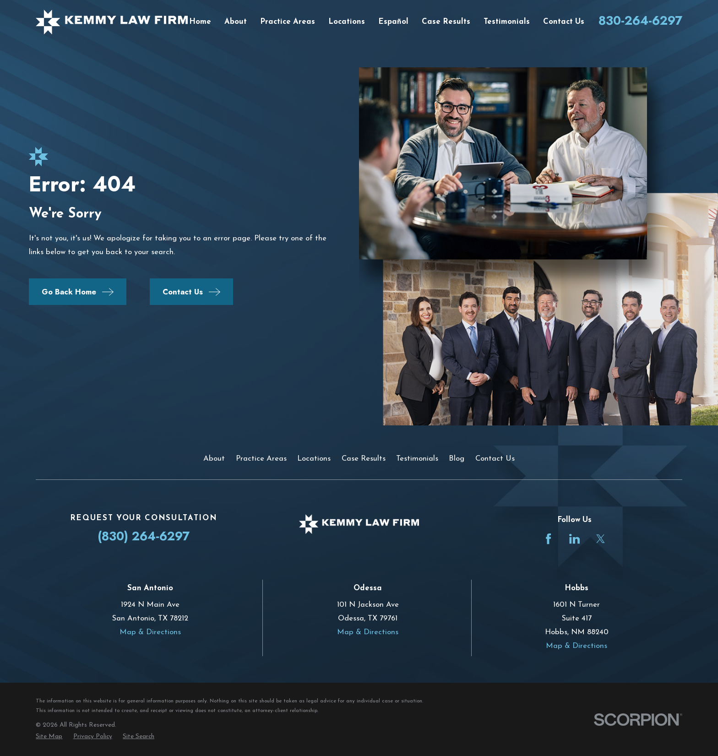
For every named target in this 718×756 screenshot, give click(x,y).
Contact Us (495, 458)
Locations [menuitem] (346, 22)
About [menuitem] (235, 22)
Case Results (364, 458)
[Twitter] (600, 538)
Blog (456, 458)
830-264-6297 (640, 20)
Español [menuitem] (393, 22)
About (214, 458)
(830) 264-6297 (144, 536)
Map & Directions (150, 632)
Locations (314, 458)
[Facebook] (548, 538)
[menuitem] (49, 736)
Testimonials (417, 458)
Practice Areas (261, 458)
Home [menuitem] (200, 22)
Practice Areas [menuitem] (287, 22)
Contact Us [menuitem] (563, 22)
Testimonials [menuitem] (507, 22)
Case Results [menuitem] (446, 22)
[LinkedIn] (574, 538)
